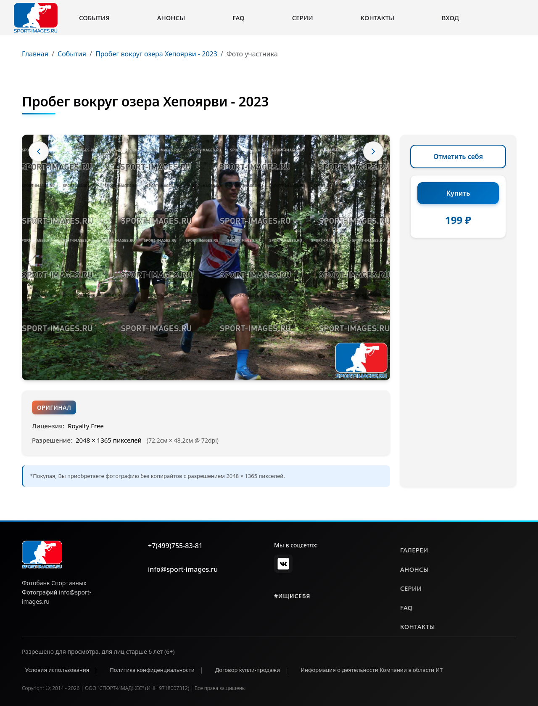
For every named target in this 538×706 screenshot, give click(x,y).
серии (411, 588)
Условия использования (57, 670)
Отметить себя (458, 156)
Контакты (377, 17)
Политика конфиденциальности (152, 670)
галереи (414, 550)
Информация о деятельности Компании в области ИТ (372, 670)
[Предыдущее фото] (39, 151)
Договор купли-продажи (247, 670)
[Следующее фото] (373, 151)
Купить (458, 193)
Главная (35, 53)
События (94, 17)
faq (406, 607)
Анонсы (171, 17)
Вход (450, 17)
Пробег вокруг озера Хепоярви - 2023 (156, 53)
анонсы (414, 569)
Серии (302, 17)
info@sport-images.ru (183, 569)
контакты (417, 626)
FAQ (238, 17)
